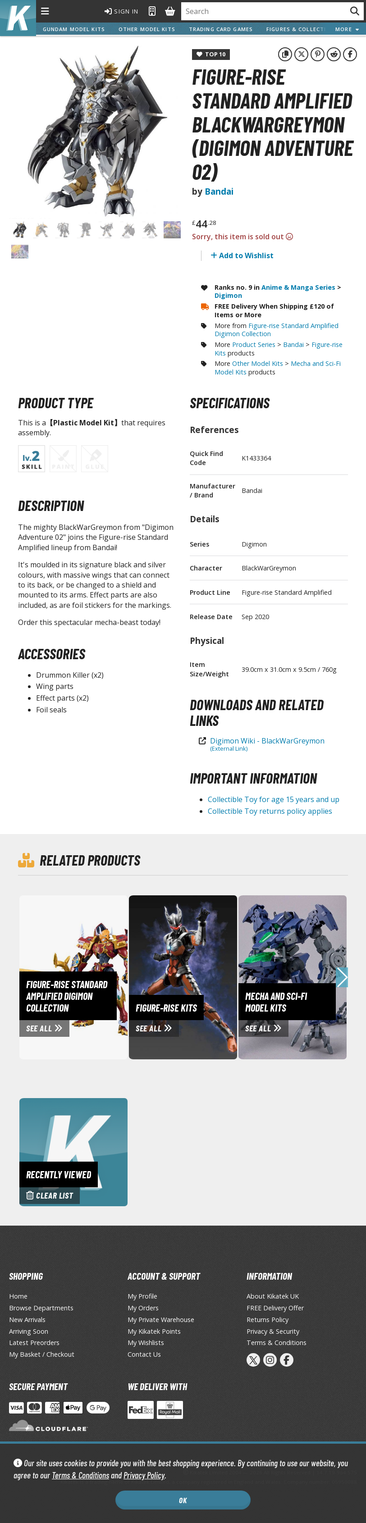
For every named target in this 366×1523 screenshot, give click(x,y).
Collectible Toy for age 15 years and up (273, 799)
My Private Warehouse (161, 1319)
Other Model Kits (147, 29)
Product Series (253, 344)
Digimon (228, 295)
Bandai (219, 191)
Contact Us (144, 1354)
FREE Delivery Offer (275, 1308)
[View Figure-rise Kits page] (211, 976)
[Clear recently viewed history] (73, 1151)
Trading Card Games (221, 29)
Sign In (121, 11)
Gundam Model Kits (74, 29)
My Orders (143, 1308)
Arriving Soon (28, 1331)
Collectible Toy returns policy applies (270, 811)
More (347, 29)
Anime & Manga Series (298, 287)
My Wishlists (146, 1342)
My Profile (142, 1296)
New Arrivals (27, 1319)
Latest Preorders (34, 1342)
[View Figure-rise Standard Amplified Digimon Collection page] (101, 976)
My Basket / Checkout (41, 1354)
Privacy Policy (144, 1475)
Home (18, 1296)
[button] (342, 977)
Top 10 (211, 54)
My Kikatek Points (154, 1331)
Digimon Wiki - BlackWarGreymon (267, 744)
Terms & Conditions (80, 1475)
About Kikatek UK (273, 1296)
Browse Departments (41, 1308)
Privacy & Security (273, 1331)
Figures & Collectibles (303, 29)
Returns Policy (267, 1319)
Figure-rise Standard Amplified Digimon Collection (277, 329)
